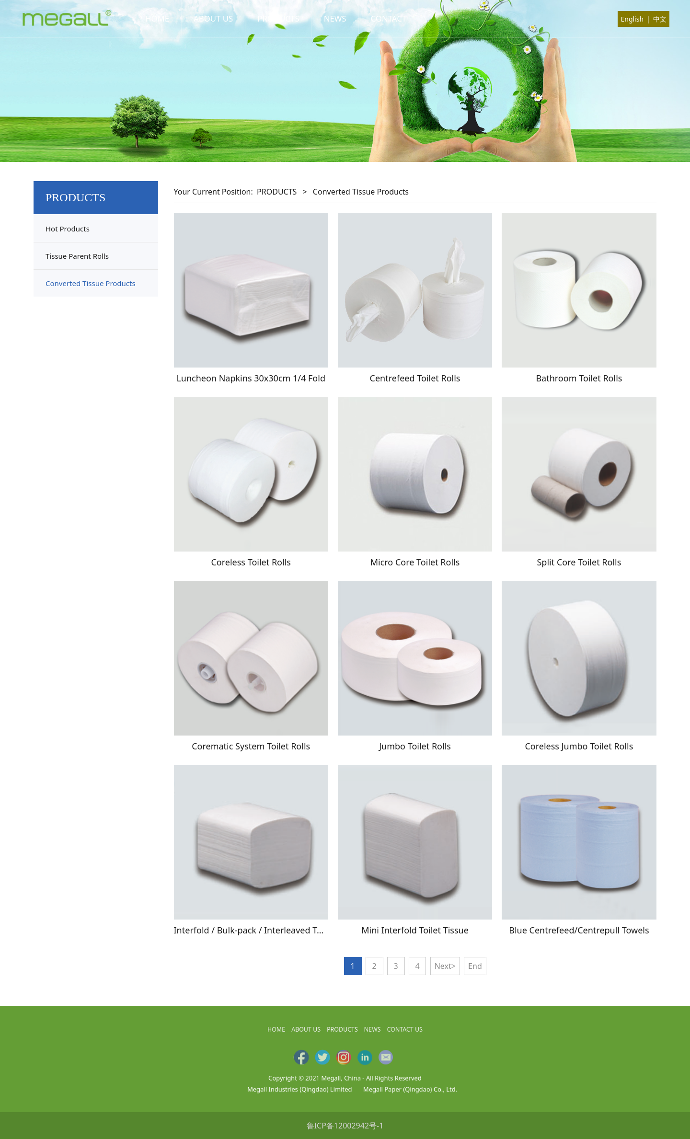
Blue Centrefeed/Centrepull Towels (579, 930)
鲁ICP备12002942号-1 (345, 1125)
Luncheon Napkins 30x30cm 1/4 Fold (250, 378)
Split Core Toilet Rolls (579, 562)
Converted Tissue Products (91, 283)
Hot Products (68, 228)
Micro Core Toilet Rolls (415, 562)
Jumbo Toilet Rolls (415, 746)
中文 (660, 18)
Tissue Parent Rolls (77, 256)
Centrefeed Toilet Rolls (415, 378)
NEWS (335, 18)
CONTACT (389, 18)
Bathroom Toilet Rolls (579, 378)
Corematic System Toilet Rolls (251, 746)
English (632, 18)
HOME (157, 18)
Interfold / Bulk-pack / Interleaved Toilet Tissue (268, 930)
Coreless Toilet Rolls (250, 562)
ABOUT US (213, 18)
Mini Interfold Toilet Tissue (415, 930)
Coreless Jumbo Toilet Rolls (579, 746)
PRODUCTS (278, 18)
